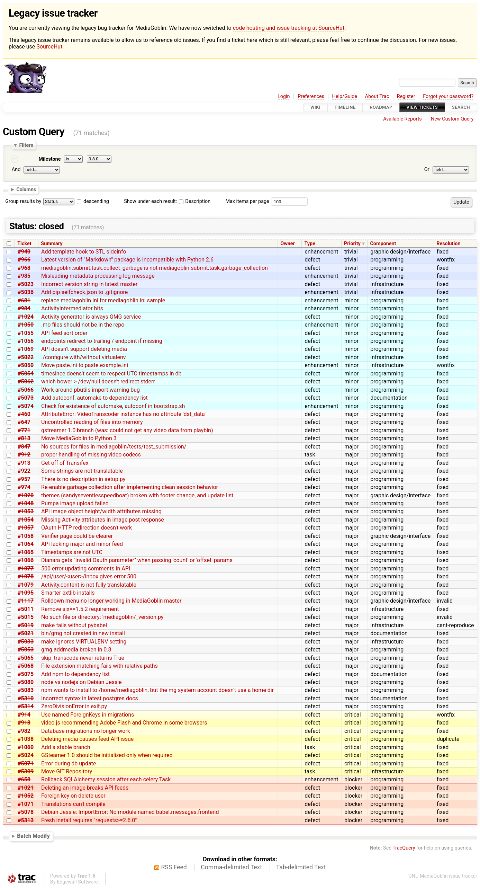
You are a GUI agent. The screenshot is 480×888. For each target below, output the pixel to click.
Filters (26, 145)
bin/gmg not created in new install (83, 633)
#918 (24, 722)
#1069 (26, 349)
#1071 (26, 804)
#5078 (26, 812)
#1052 (26, 795)
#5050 (26, 365)
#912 (24, 454)
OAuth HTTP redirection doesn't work (86, 527)
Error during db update (68, 763)
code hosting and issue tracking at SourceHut (288, 28)
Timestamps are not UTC (71, 552)
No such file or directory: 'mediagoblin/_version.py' (102, 617)
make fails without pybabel (74, 625)
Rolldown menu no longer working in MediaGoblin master (111, 600)
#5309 (26, 771)
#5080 (26, 682)
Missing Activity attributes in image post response (102, 519)
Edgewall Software (77, 882)
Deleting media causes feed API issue (87, 739)
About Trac (377, 96)
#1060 (26, 747)
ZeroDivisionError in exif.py (74, 706)
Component (383, 244)
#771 (24, 430)
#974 (24, 487)
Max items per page (247, 201)
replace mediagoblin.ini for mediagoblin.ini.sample (103, 300)
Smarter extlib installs (68, 592)
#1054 (26, 519)
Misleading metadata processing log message (98, 276)
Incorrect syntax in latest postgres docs (89, 698)
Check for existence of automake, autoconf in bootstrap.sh (113, 406)
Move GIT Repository (66, 771)
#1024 (26, 316)
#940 (24, 251)
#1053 (26, 511)
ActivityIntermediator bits (72, 308)
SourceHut (49, 46)
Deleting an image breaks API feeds (84, 787)
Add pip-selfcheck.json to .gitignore (84, 292)
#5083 (26, 690)
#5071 (26, 763)
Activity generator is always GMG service (91, 316)
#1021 (26, 787)
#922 (24, 471)
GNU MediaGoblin (428, 876)
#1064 (26, 544)
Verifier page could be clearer (77, 536)
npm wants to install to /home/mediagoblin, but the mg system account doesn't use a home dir (157, 690)
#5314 (26, 706)
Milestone (49, 159)
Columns (26, 189)
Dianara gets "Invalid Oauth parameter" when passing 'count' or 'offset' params (137, 560)
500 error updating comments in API (85, 568)
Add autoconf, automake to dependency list (94, 397)
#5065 (26, 658)
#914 (24, 714)
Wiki (315, 107)
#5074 (26, 406)
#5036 (26, 292)
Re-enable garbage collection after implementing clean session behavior (129, 487)
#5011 (26, 609)
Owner (287, 244)
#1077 (26, 568)
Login (284, 96)
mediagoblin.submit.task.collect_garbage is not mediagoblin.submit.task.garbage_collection (154, 268)
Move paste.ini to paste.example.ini (84, 365)
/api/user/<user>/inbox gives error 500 (88, 576)
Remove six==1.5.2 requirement (80, 609)
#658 (24, 779)
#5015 (26, 617)
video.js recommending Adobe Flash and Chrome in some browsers (124, 722)
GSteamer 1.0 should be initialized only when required (107, 755)
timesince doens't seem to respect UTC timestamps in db (111, 373)
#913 (24, 463)
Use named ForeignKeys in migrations (87, 714)
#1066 (26, 560)
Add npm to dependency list (75, 674)
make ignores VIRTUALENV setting (83, 641)
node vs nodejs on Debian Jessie (81, 682)
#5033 (26, 641)
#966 (24, 259)
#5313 (26, 820)
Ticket (24, 244)
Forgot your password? (448, 96)
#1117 (26, 600)
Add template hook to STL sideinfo (83, 251)
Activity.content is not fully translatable (88, 584)
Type (309, 244)
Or (426, 170)
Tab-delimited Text (301, 867)
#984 (24, 308)
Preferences (311, 96)
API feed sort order (64, 333)
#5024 (26, 755)
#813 (24, 438)
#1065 (26, 552)
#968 (24, 268)
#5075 (26, 674)
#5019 (26, 625)
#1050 (26, 324)
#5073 (26, 397)
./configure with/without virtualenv (83, 357)
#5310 (26, 698)
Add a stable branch (65, 747)
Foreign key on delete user (73, 795)
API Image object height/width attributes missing (101, 511)
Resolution (448, 244)
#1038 (26, 739)
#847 (24, 446)
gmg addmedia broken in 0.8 (76, 649)
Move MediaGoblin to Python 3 (79, 438)
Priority (352, 244)
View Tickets (422, 107)
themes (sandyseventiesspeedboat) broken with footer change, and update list (137, 495)
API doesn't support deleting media (84, 349)
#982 (24, 731)
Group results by (23, 201)
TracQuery (403, 848)
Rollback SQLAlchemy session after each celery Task (106, 779)
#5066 (26, 390)
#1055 (26, 333)
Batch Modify (33, 836)
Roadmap (381, 107)
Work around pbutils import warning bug (90, 390)
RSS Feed (174, 867)
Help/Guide (344, 96)
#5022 (26, 357)
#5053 (26, 649)
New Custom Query (452, 119)
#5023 (26, 284)
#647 (24, 422)
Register (406, 96)
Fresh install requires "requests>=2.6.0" (89, 820)
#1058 (26, 536)
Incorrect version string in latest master (89, 284)
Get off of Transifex (65, 463)
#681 (24, 300)
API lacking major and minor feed (82, 544)
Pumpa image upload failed (75, 503)
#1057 (26, 527)
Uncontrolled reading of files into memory (92, 422)
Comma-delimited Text (231, 867)
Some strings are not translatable (82, 471)
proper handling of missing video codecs (91, 454)
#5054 (26, 373)
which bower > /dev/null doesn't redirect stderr (98, 381)
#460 (24, 414)
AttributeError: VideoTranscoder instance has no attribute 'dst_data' (123, 414)
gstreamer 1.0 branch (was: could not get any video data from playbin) (127, 430)
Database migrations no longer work (85, 731)
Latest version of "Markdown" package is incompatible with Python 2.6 (127, 259)
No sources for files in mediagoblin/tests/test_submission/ (113, 446)
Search (461, 107)
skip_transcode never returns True (82, 658)
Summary (51, 244)
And (16, 170)
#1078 (26, 576)
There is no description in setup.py (83, 479)
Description (194, 201)
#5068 (26, 666)
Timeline (345, 107)
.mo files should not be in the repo (82, 324)
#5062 (26, 381)
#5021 (26, 633)
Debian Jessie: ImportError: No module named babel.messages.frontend (130, 812)
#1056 (26, 341)
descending (96, 201)
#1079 (26, 584)
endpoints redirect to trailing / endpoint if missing (101, 341)
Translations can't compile (73, 804)
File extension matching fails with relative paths (99, 666)
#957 (24, 479)
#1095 (26, 592)
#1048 (26, 503)
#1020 (26, 495)
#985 (24, 276)
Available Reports (402, 119)
